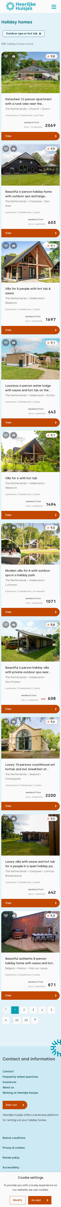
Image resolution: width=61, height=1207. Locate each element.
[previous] (6, 1010)
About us (8, 1087)
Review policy (11, 1157)
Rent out (11, 1104)
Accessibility (11, 1167)
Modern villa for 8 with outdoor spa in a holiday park (27, 573)
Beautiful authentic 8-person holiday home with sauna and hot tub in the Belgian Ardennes (29, 961)
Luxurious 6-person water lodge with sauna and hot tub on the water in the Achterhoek (28, 388)
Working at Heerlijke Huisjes (20, 1092)
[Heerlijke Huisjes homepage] (21, 6)
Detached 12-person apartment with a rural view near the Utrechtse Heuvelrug (28, 101)
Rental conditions (14, 1137)
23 (26, 1020)
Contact (8, 1071)
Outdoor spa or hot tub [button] (21, 33)
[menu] (53, 6)
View (8, 136)
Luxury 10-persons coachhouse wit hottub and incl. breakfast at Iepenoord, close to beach (30, 767)
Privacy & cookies (14, 1147)
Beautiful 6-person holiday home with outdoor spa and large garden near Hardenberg (28, 194)
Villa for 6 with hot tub (21, 478)
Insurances (9, 1082)
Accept (36, 1200)
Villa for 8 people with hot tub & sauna (28, 291)
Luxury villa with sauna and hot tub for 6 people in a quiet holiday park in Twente (30, 864)
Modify (17, 1200)
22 (17, 1020)
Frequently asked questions (20, 1076)
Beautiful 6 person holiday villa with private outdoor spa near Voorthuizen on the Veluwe (27, 670)
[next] (35, 1020)
